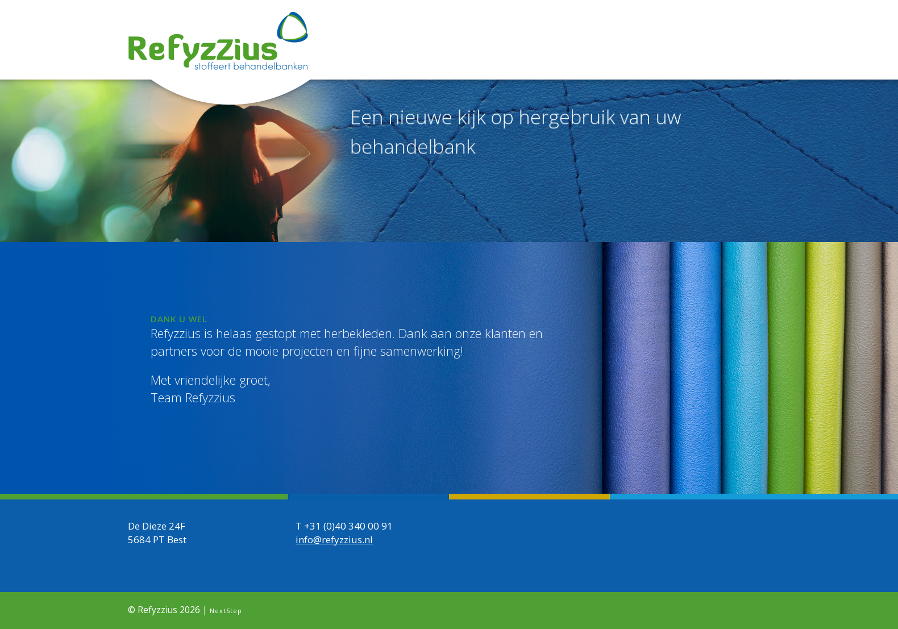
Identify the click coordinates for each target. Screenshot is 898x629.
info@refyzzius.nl (334, 539)
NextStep (226, 610)
